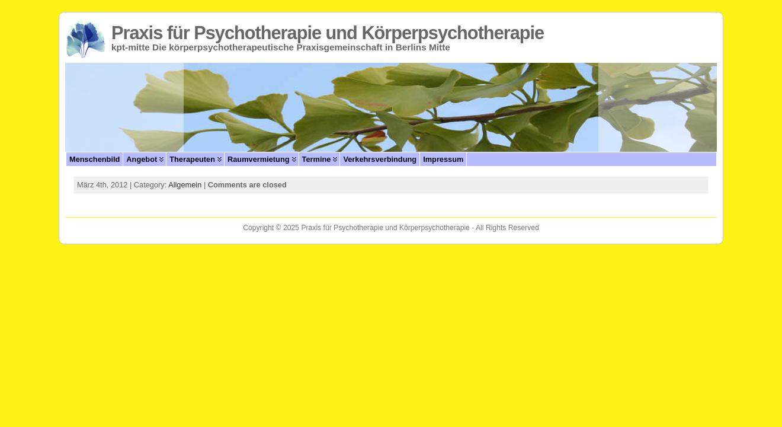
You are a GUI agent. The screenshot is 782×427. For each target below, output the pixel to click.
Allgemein (184, 184)
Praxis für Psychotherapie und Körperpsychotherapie (327, 33)
